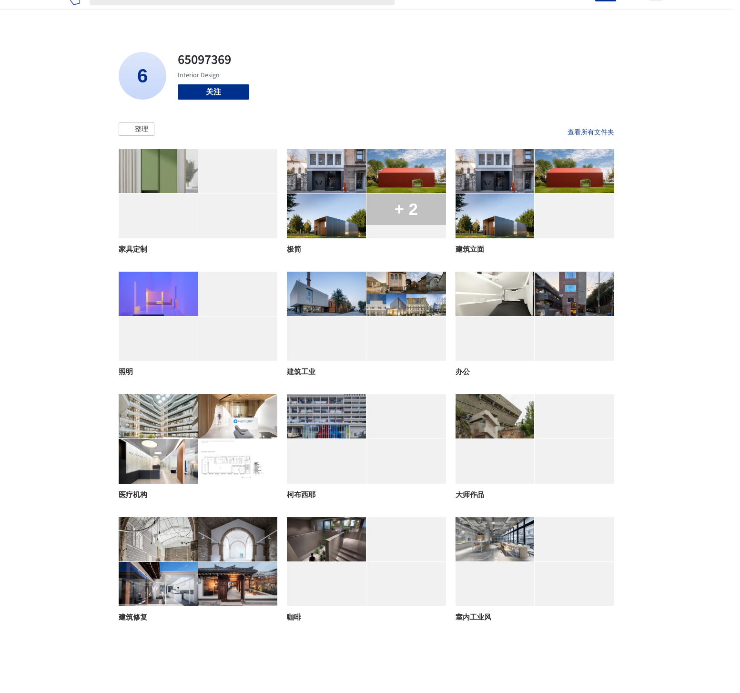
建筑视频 (526, 13)
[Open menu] (656, 13)
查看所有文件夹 (591, 132)
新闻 (457, 13)
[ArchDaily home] (74, 13)
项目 (411, 13)
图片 (434, 13)
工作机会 (488, 13)
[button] (136, 129)
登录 (581, 13)
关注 (213, 92)
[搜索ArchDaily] (250, 13)
